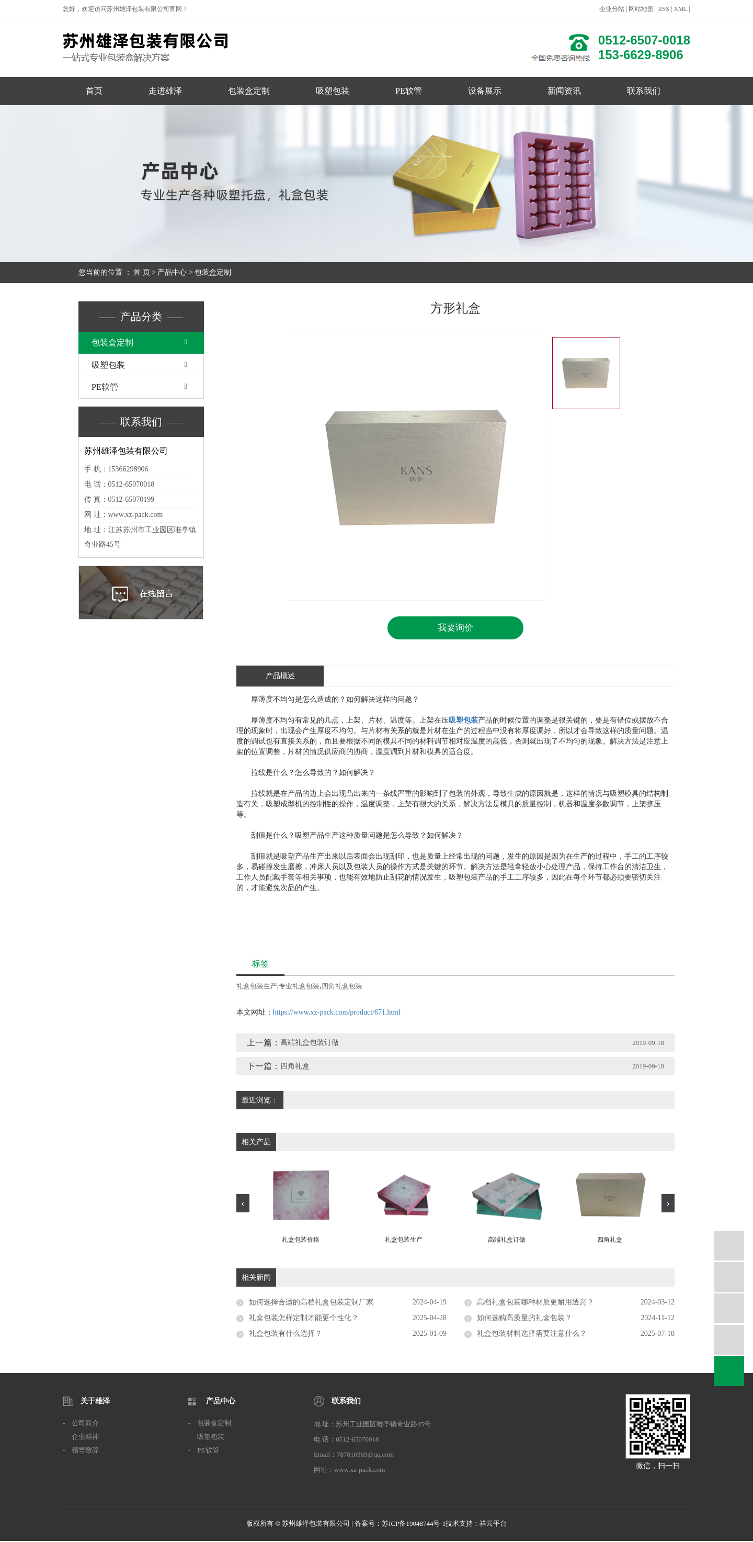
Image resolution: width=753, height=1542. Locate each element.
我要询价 (455, 628)
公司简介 (85, 1424)
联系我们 (643, 90)
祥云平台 (493, 1524)
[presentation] (242, 1204)
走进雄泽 (165, 90)
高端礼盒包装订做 (309, 1043)
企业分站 (611, 9)
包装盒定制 (249, 90)
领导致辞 (85, 1451)
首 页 (141, 272)
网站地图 (641, 9)
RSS (663, 9)
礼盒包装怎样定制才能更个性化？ (304, 1319)
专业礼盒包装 (299, 987)
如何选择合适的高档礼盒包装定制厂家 (311, 1303)
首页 (94, 90)
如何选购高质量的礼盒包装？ (524, 1319)
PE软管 (408, 90)
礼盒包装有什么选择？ (285, 1334)
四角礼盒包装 (342, 987)
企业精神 (85, 1438)
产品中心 (172, 272)
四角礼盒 (295, 1067)
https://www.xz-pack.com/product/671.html (337, 1013)
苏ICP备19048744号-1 (414, 1524)
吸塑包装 (332, 90)
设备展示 (484, 90)
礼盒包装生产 (256, 987)
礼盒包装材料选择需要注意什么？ (532, 1334)
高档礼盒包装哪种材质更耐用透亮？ (535, 1303)
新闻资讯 (564, 90)
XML (680, 9)
